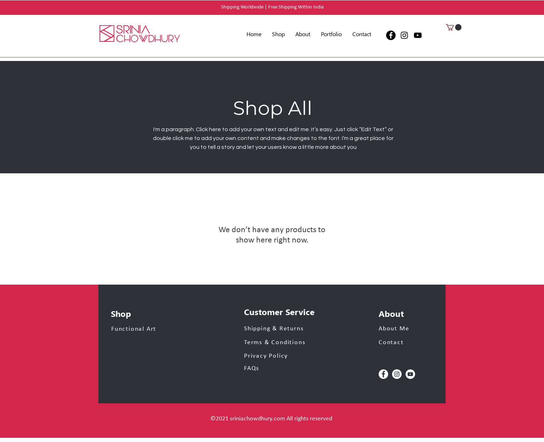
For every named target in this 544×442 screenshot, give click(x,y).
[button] (331, 34)
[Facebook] (391, 35)
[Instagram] (404, 35)
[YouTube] (418, 35)
